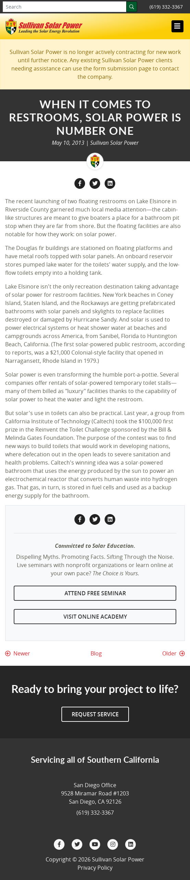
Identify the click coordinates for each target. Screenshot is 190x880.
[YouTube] (96, 844)
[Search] (131, 6)
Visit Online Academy (95, 616)
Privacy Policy (95, 867)
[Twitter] (78, 844)
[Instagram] (113, 844)
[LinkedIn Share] (110, 183)
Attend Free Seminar (95, 593)
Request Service (95, 714)
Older (173, 653)
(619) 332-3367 (166, 6)
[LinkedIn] (130, 844)
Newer (17, 653)
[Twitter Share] (96, 183)
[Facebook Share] (80, 183)
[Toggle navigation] (177, 26)
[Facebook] (60, 844)
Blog (96, 653)
